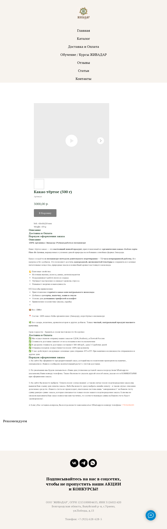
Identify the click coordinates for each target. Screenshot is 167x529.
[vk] (74, 463)
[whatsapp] (93, 463)
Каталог (83, 38)
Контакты (83, 78)
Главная (83, 30)
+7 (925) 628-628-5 (90, 519)
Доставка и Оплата (83, 46)
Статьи (83, 70)
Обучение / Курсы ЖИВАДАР (83, 54)
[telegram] (83, 463)
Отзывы (83, 62)
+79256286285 (127, 405)
